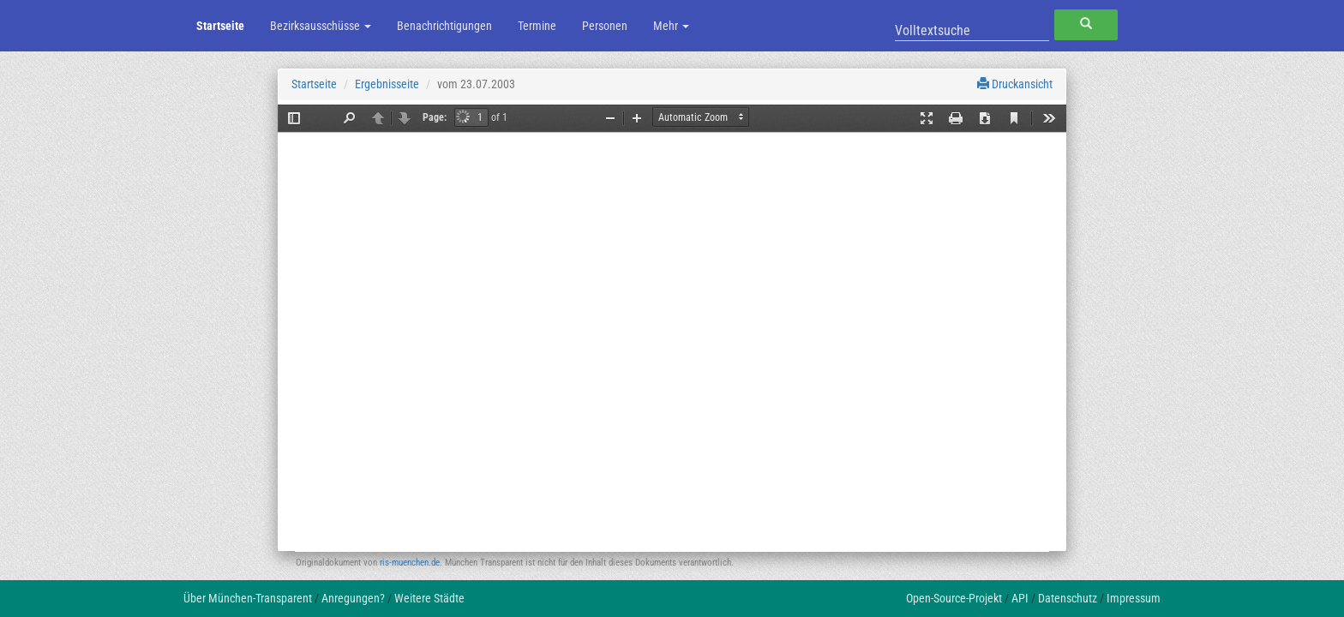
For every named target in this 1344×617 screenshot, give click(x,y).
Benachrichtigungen (444, 26)
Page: (435, 117)
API (1020, 598)
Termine (537, 26)
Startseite (220, 26)
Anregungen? (353, 598)
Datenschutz (1067, 598)
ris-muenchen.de (410, 562)
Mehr (671, 26)
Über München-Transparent (247, 598)
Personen (604, 26)
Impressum (1134, 598)
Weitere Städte (429, 598)
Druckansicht (1015, 84)
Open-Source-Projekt (954, 598)
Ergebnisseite (387, 84)
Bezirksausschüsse (320, 26)
